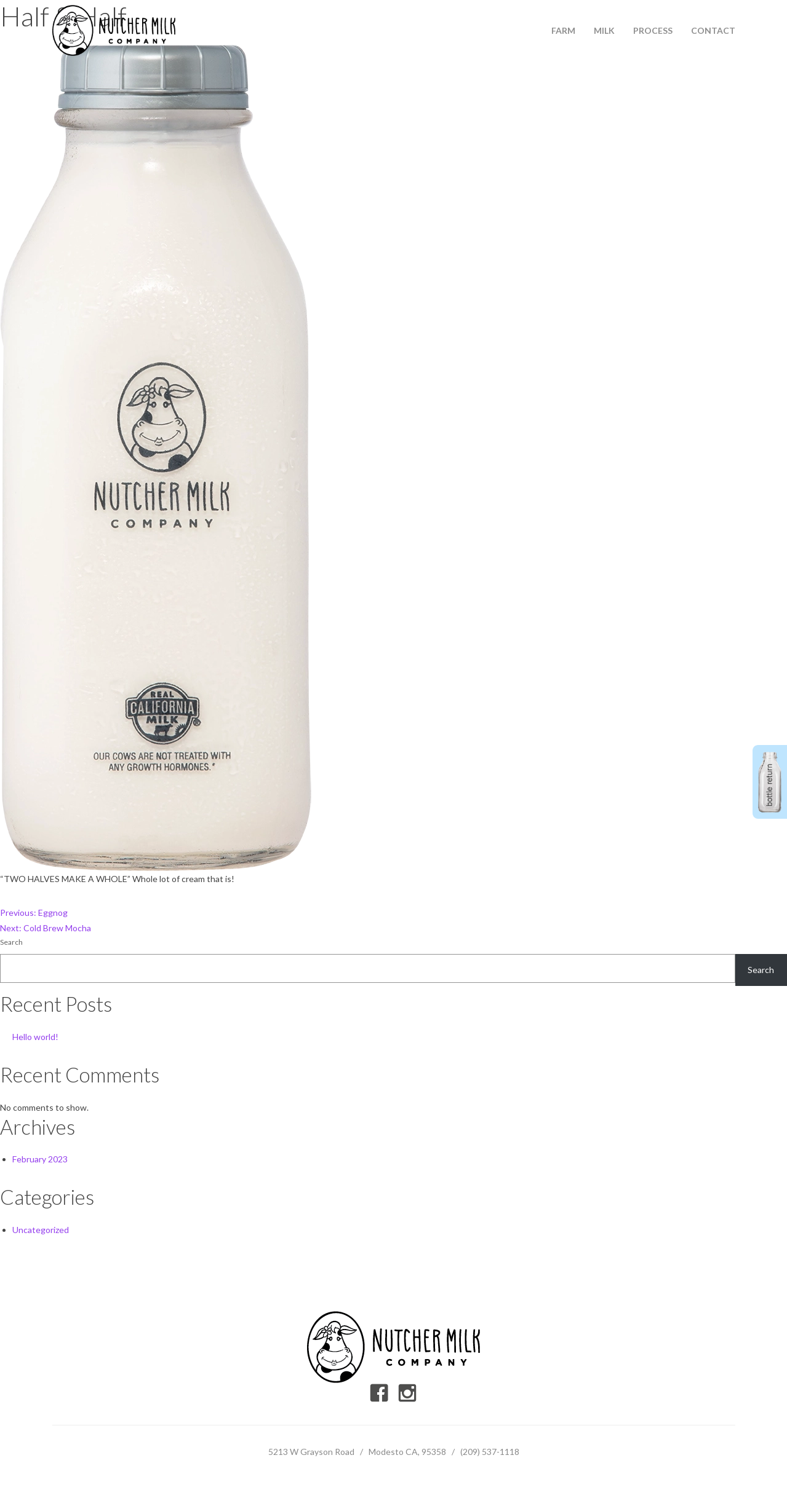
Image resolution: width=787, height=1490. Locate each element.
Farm (563, 30)
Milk (604, 30)
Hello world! (35, 1036)
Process (653, 30)
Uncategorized (40, 1229)
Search (11, 942)
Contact (713, 30)
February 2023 (40, 1159)
